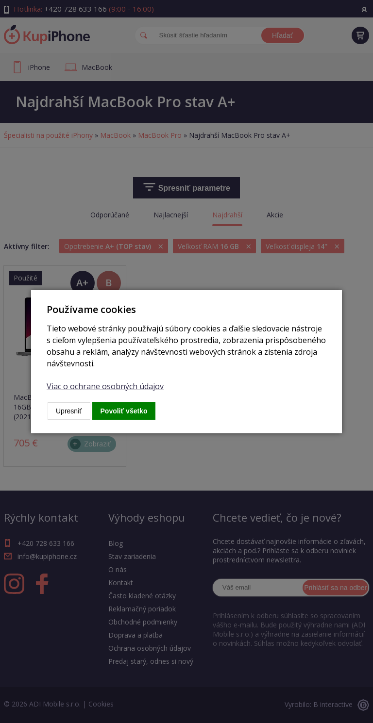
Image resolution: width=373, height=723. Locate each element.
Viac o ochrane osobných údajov (105, 386)
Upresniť (69, 411)
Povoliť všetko (124, 411)
